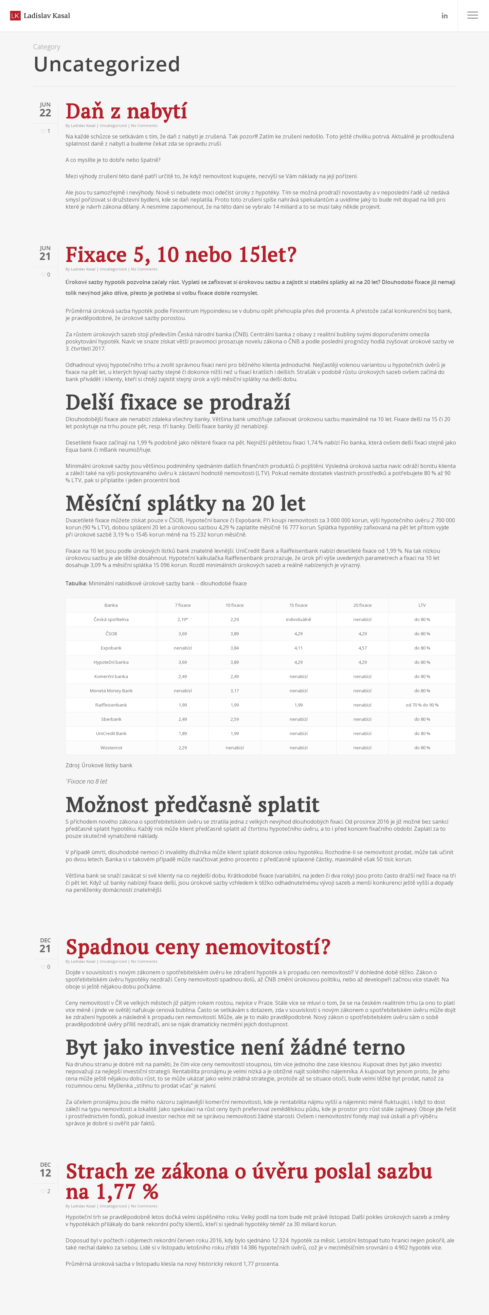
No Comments (144, 125)
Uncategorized (113, 125)
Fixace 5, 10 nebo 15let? (181, 254)
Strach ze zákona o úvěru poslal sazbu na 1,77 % (249, 1181)
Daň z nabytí (126, 110)
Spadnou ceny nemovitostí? (198, 946)
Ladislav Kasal (83, 125)
